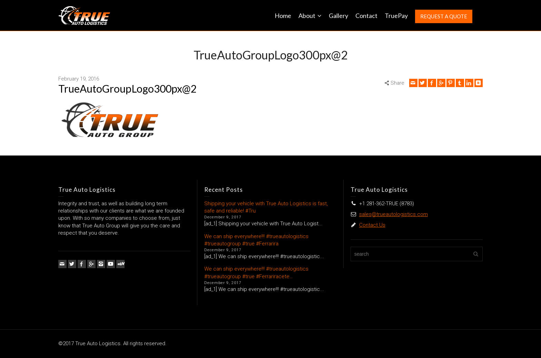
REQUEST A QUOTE (443, 16)
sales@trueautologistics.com (393, 214)
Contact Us (372, 225)
